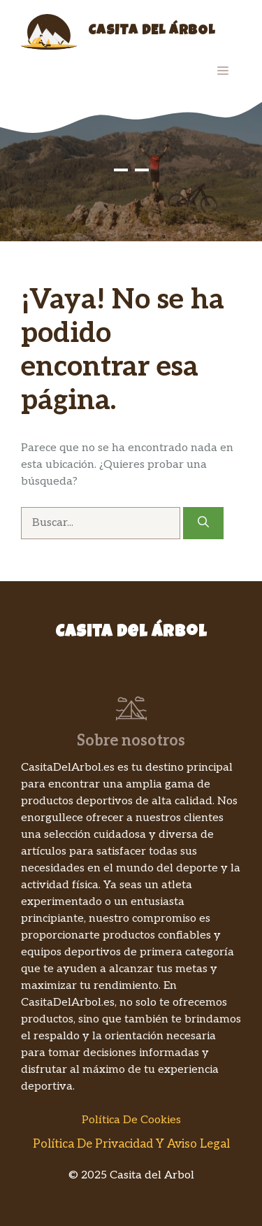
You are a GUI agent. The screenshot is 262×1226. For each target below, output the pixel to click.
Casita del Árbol (151, 31)
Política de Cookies (131, 1120)
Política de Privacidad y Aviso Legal (131, 1144)
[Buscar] (203, 523)
